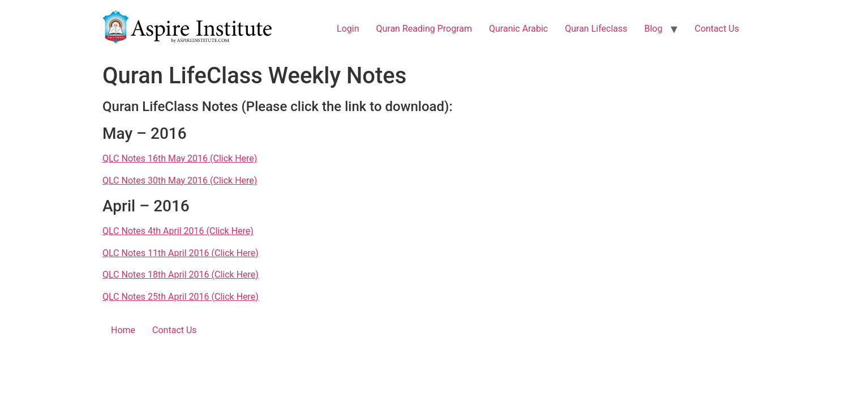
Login (348, 28)
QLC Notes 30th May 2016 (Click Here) (179, 180)
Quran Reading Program (424, 28)
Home (123, 330)
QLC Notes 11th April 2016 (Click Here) (180, 253)
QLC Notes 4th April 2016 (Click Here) (178, 231)
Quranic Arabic (518, 28)
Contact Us (716, 28)
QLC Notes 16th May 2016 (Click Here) (179, 158)
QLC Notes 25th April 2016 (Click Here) (180, 296)
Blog (654, 28)
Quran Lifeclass (596, 28)
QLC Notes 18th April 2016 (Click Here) (180, 274)
